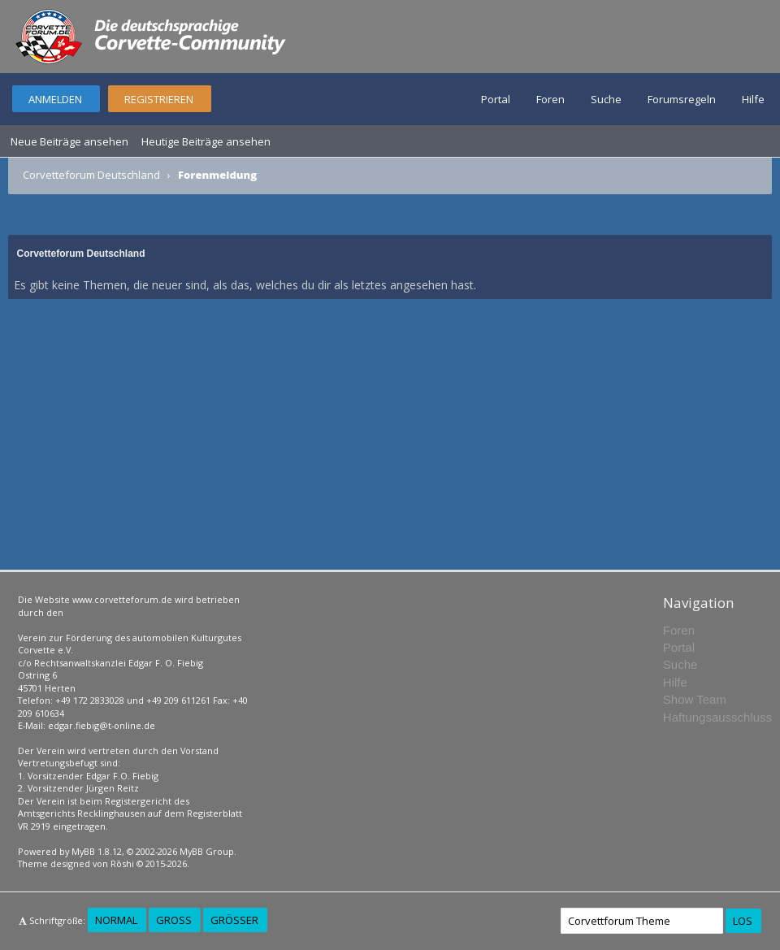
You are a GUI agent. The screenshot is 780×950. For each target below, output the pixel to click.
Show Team (694, 699)
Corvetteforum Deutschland (91, 174)
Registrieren (158, 99)
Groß (174, 920)
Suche (606, 99)
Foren (550, 99)
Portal (495, 99)
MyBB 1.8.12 (97, 851)
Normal (116, 920)
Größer (234, 920)
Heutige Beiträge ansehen (206, 141)
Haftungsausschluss (717, 717)
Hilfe (753, 99)
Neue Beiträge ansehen (69, 141)
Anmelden (55, 99)
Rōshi (122, 863)
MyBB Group (207, 851)
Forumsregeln (682, 99)
